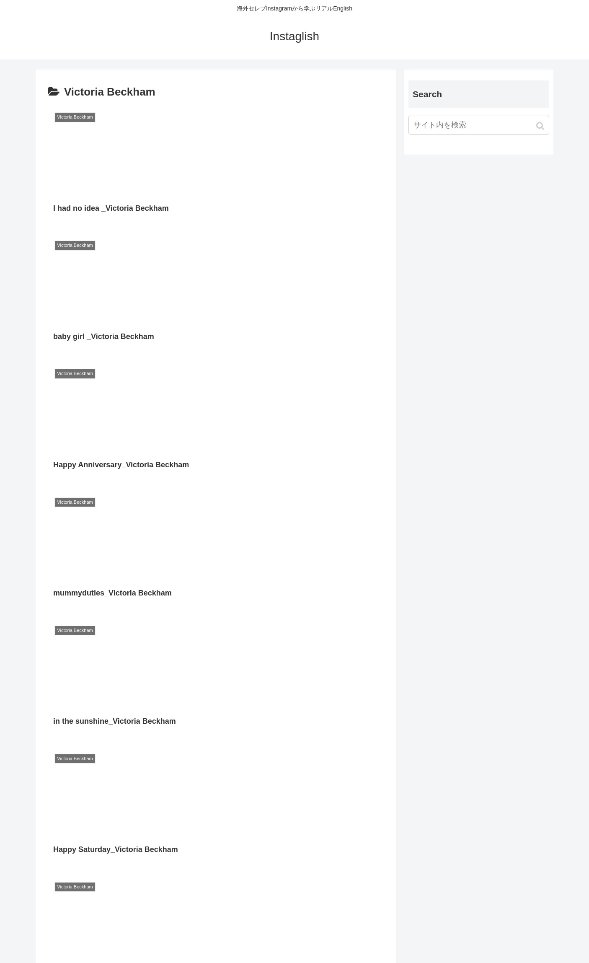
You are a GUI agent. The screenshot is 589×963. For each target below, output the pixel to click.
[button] (541, 126)
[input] (478, 125)
